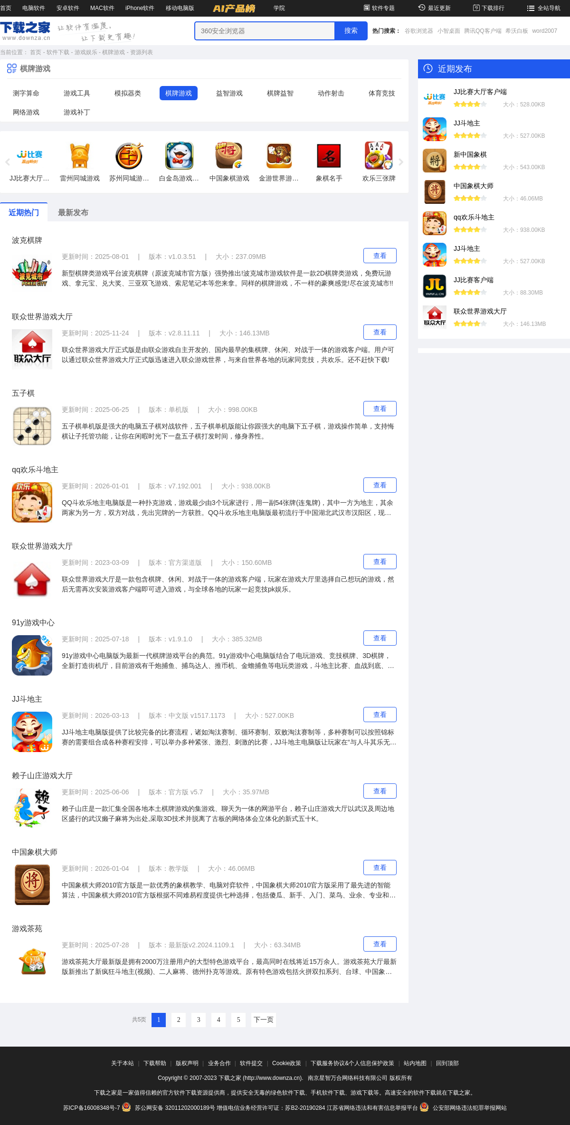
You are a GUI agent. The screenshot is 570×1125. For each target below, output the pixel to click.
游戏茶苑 (27, 929)
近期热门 (24, 213)
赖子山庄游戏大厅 (42, 776)
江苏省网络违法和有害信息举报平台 (372, 1108)
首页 (5, 8)
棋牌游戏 (113, 52)
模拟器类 (127, 93)
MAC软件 (102, 8)
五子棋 (23, 393)
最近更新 (433, 8)
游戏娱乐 (86, 52)
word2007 (544, 31)
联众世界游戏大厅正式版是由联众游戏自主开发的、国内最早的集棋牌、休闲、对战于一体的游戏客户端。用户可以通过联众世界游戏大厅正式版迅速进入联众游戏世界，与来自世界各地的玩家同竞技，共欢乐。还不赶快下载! (228, 354)
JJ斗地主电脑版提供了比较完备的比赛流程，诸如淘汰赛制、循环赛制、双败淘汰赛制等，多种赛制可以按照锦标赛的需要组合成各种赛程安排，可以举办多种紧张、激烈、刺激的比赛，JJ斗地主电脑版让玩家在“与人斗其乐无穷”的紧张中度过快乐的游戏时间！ (228, 737)
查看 (380, 255)
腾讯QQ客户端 (483, 31)
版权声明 (187, 1063)
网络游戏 (26, 112)
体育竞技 (382, 93)
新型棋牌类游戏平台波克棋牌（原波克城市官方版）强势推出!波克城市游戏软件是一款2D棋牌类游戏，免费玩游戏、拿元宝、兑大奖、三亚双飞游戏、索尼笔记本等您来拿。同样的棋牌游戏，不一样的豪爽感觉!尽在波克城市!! (227, 278)
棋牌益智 (280, 93)
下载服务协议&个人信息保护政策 (352, 1063)
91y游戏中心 (33, 623)
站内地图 (415, 1063)
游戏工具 (77, 93)
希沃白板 (516, 31)
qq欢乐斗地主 (35, 470)
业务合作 (219, 1063)
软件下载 (58, 52)
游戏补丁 (77, 112)
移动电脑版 (180, 8)
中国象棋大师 (34, 852)
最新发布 (73, 213)
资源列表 (141, 52)
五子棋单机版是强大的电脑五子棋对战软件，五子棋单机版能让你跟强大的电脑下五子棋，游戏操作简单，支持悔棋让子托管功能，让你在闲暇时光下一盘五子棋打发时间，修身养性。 (228, 431)
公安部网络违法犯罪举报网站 (463, 1108)
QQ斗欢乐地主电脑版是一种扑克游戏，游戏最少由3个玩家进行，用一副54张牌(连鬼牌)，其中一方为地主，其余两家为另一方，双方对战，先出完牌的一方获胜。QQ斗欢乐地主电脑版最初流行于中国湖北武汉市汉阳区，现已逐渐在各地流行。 (227, 508)
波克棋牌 (27, 240)
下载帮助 (154, 1063)
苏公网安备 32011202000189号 (169, 1108)
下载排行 (488, 8)
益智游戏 (229, 93)
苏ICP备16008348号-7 (91, 1108)
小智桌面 (448, 31)
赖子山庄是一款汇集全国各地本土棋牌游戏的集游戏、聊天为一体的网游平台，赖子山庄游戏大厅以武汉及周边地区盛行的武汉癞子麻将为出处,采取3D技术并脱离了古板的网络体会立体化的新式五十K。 (228, 813)
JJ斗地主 (27, 699)
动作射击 (331, 93)
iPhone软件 (139, 8)
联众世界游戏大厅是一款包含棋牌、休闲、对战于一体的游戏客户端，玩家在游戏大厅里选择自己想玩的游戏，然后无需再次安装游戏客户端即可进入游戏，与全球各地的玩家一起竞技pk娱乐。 (228, 584)
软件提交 (251, 1063)
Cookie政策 (286, 1063)
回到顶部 (447, 1063)
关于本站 (122, 1063)
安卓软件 (68, 8)
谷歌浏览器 (419, 31)
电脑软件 (33, 8)
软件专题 (378, 8)
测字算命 (26, 93)
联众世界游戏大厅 (42, 317)
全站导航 (542, 8)
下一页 (264, 1019)
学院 (279, 8)
